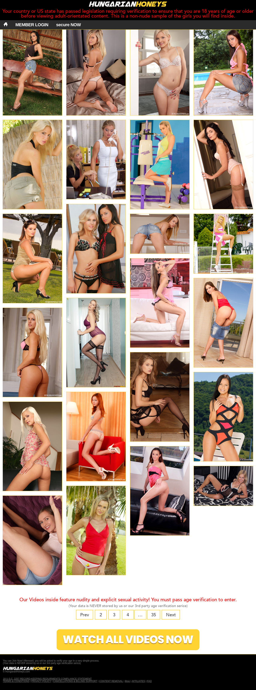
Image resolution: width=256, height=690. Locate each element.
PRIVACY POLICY (41, 681)
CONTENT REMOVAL (111, 681)
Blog (127, 681)
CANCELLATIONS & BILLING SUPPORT (75, 681)
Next (171, 615)
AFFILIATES (138, 681)
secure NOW (68, 24)
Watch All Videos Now (128, 639)
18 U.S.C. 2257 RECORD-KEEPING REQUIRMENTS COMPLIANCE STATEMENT (47, 679)
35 (153, 615)
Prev (84, 615)
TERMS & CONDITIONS (16, 681)
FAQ (149, 681)
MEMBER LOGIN (31, 24)
